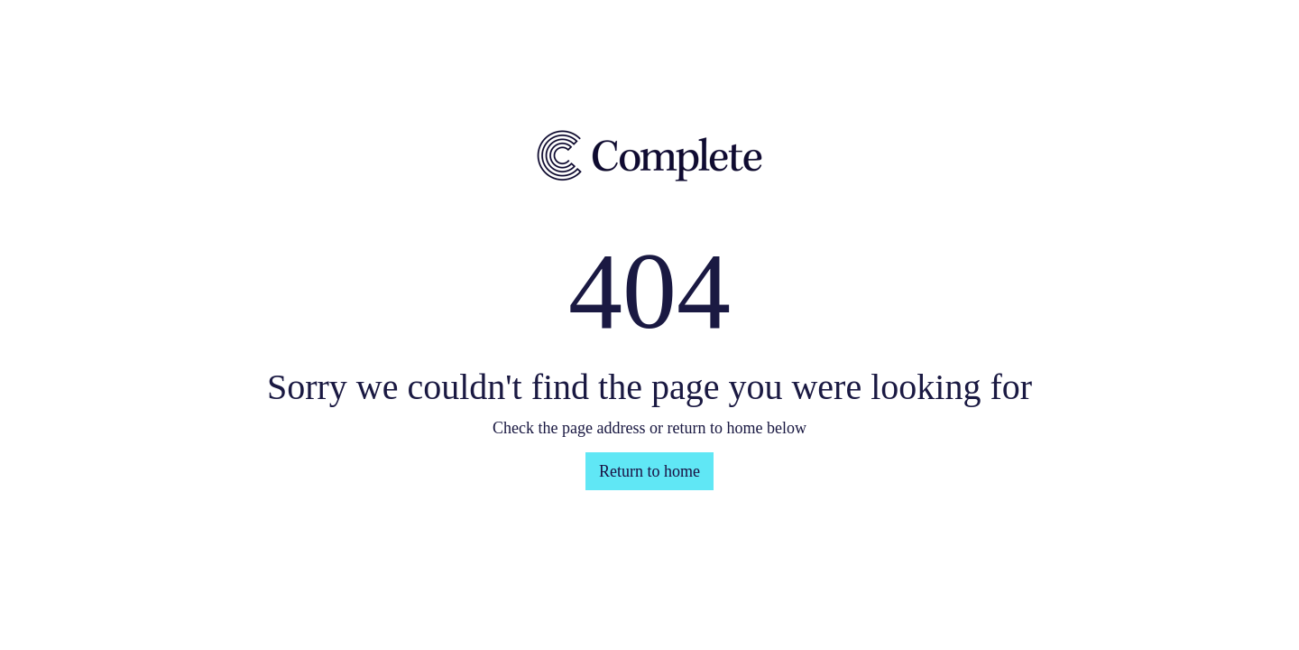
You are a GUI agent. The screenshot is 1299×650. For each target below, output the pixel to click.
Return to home (649, 471)
